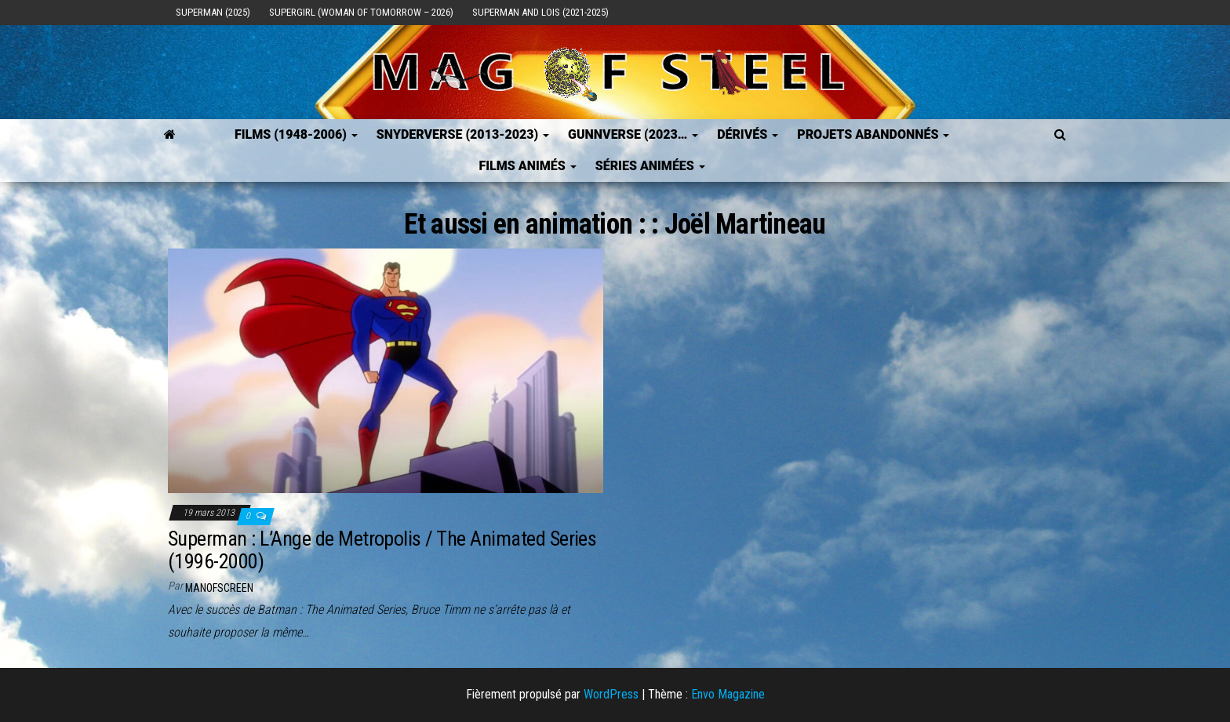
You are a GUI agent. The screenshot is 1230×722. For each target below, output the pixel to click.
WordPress (611, 694)
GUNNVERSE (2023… (633, 134)
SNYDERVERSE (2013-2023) (463, 134)
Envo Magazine (728, 694)
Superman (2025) (213, 12)
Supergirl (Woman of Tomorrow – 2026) (361, 12)
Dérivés (747, 134)
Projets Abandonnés (873, 134)
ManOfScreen (219, 588)
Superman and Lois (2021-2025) (540, 12)
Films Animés (527, 165)
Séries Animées (650, 165)
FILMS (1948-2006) (296, 134)
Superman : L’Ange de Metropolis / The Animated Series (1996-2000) (382, 550)
